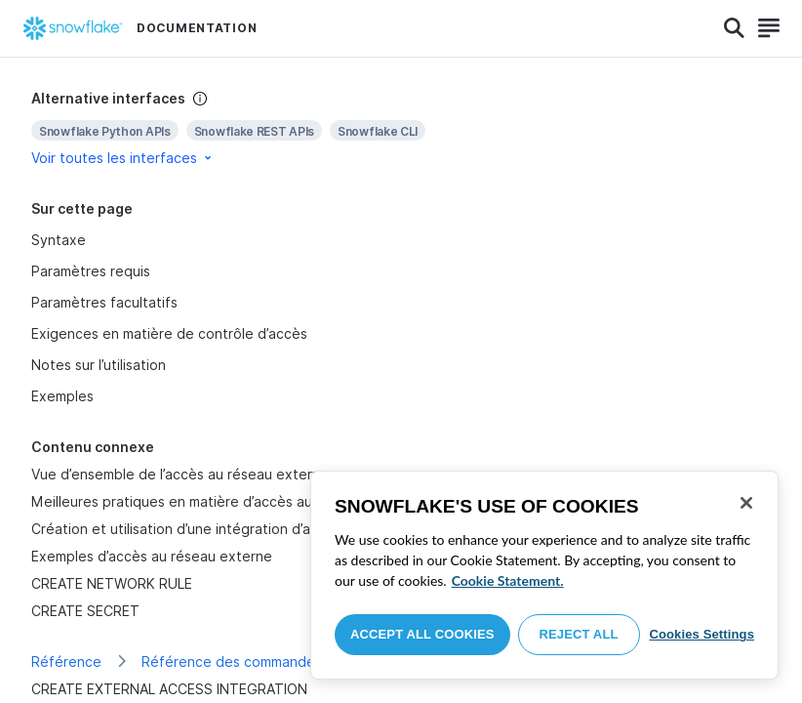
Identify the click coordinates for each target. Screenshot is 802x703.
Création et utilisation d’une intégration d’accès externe (214, 528)
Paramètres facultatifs (104, 302)
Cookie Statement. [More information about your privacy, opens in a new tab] (508, 580)
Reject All (579, 634)
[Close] (746, 502)
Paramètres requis (90, 271)
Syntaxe (58, 239)
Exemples (62, 396)
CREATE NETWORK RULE (111, 583)
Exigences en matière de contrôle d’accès (169, 333)
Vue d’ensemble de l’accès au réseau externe (180, 474)
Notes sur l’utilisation (98, 364)
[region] (544, 575)
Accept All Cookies (422, 634)
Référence (66, 661)
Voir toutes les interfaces (123, 157)
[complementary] (401, 128)
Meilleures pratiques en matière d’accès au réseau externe (224, 501)
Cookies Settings (701, 634)
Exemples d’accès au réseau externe (151, 556)
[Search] (734, 28)
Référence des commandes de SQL (257, 661)
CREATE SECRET (85, 610)
